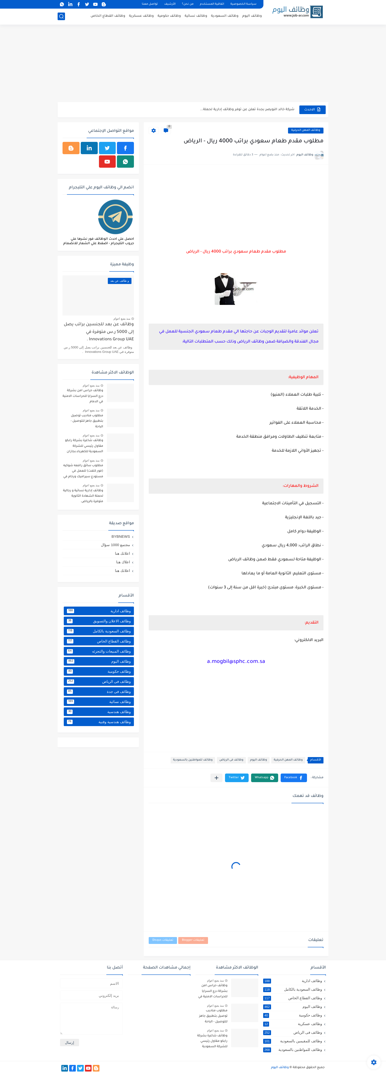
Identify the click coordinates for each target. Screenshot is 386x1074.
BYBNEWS (121, 536)
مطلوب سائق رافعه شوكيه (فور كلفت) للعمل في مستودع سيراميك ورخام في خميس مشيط (83, 472)
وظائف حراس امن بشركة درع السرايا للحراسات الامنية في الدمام (83, 396)
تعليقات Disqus (162, 940)
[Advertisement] (193, 64)
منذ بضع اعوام (121, 318)
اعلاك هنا (123, 562)
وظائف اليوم (252, 16)
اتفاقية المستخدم (212, 4)
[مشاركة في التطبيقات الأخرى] (216, 778)
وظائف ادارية (99, 611)
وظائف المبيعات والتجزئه (99, 651)
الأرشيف (170, 4)
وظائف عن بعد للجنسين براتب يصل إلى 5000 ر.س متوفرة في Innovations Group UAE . (99, 332)
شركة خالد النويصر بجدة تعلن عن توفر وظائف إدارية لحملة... (247, 109)
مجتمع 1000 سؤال (115, 545)
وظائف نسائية (196, 16)
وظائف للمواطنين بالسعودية (193, 760)
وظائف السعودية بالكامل (99, 631)
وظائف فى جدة (99, 691)
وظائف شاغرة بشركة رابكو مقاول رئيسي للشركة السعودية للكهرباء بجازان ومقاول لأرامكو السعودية (84, 447)
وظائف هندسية (99, 712)
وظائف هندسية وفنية (99, 722)
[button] (294, 778)
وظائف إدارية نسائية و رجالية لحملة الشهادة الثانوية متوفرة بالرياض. (83, 496)
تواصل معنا (150, 4)
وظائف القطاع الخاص (108, 16)
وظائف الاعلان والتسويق (99, 621)
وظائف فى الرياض (231, 760)
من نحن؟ (187, 4)
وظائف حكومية (169, 16)
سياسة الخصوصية (243, 4)
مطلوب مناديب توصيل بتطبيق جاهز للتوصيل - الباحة (87, 421)
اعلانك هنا (122, 553)
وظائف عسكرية (141, 16)
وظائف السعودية (225, 16)
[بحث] (61, 16)
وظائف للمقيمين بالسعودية (292, 1041)
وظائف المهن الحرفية (305, 130)
